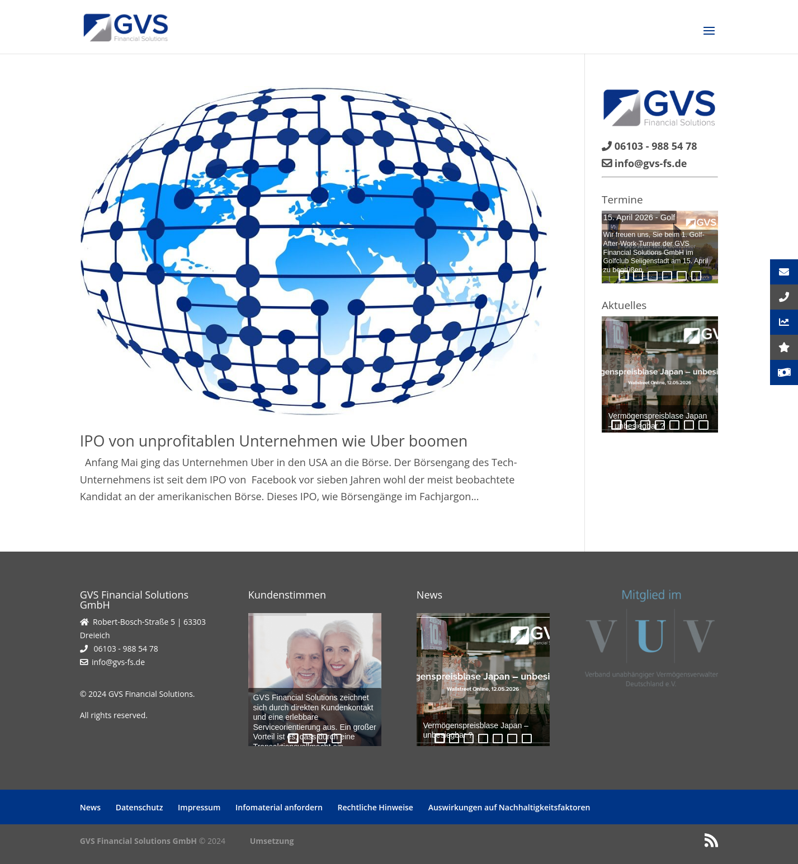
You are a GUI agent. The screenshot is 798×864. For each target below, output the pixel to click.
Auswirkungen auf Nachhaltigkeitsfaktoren (509, 807)
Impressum (199, 807)
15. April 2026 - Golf (639, 217)
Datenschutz (139, 807)
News (90, 807)
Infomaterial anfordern (279, 807)
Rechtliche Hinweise (375, 807)
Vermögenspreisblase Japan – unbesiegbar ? (475, 730)
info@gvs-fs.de (118, 662)
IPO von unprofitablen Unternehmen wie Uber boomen (274, 440)
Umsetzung (272, 840)
